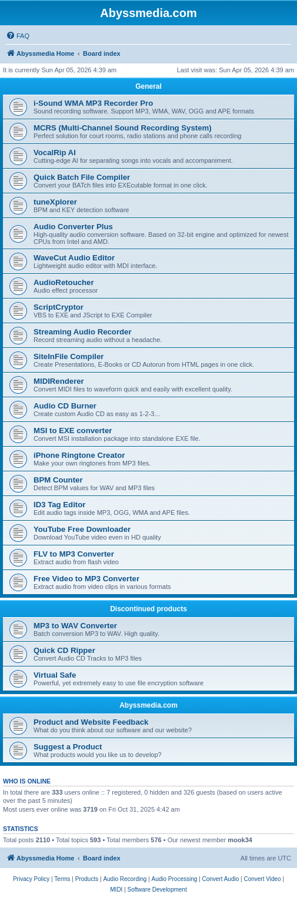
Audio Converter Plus (73, 226)
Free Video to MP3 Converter (86, 578)
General (148, 86)
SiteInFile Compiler (69, 356)
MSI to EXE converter (73, 430)
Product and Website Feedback (91, 722)
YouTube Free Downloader (82, 529)
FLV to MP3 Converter (74, 554)
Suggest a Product (68, 746)
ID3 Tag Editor (59, 504)
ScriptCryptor (59, 307)
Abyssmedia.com (148, 705)
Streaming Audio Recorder (83, 331)
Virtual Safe (55, 675)
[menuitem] (17, 36)
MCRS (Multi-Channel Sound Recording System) (123, 127)
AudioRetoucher (64, 282)
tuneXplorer (55, 201)
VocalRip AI (55, 152)
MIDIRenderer (59, 381)
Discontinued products (148, 609)
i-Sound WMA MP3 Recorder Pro (93, 103)
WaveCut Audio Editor (74, 257)
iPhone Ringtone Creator (79, 455)
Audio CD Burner (65, 405)
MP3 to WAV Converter (75, 625)
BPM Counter (58, 479)
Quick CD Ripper (64, 650)
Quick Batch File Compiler (82, 177)
